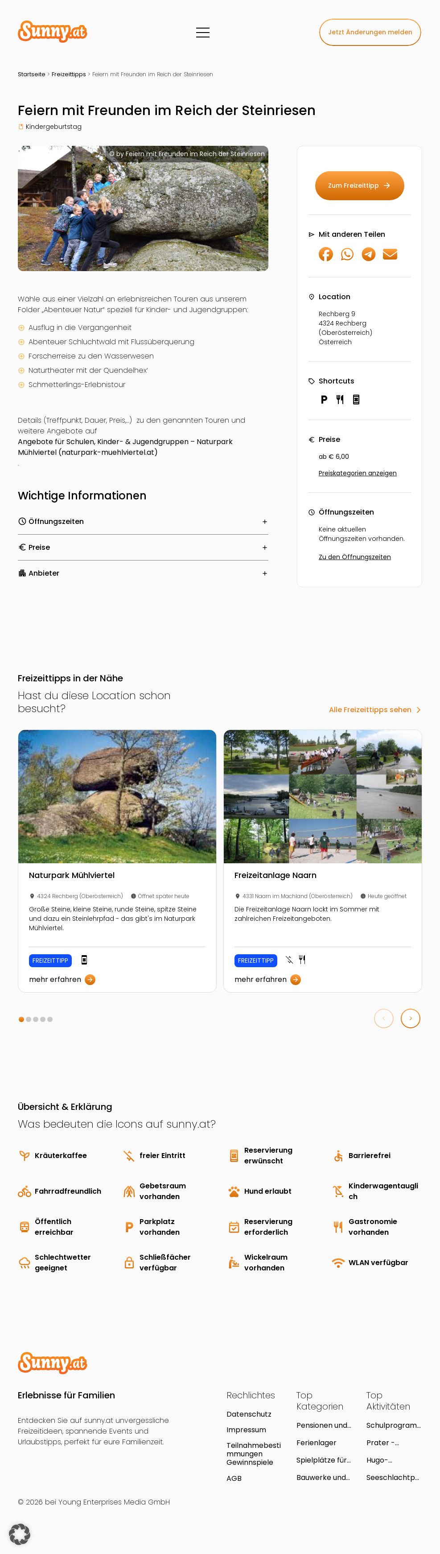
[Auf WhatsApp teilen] (347, 259)
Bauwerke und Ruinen (321, 1477)
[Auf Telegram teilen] (369, 259)
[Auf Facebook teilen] (326, 259)
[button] (21, 1019)
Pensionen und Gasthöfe (321, 1425)
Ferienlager (316, 1443)
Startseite (31, 74)
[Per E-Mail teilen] (390, 259)
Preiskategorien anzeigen (358, 473)
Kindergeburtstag (54, 126)
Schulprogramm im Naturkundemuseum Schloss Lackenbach (394, 1425)
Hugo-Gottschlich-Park (388, 1460)
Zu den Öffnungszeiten (355, 556)
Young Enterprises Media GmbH (114, 1502)
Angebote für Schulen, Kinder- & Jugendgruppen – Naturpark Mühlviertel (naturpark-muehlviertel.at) (125, 447)
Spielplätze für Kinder (321, 1460)
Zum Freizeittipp (359, 185)
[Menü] (202, 32)
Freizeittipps (69, 74)
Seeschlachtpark (392, 1477)
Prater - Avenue (380, 1443)
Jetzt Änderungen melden (370, 32)
